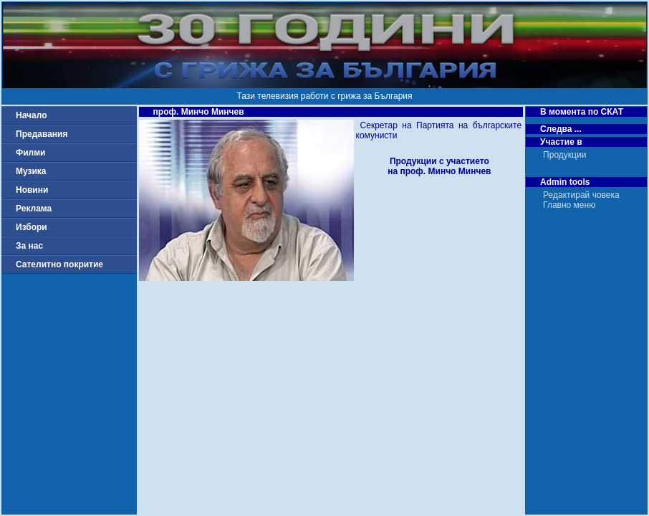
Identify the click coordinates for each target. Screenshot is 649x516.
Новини (32, 190)
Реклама (34, 209)
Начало (31, 115)
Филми (31, 153)
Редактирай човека (581, 195)
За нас (29, 246)
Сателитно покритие (59, 264)
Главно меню (569, 205)
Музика (31, 171)
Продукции (564, 155)
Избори (31, 227)
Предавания (41, 134)
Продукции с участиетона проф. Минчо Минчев (439, 166)
